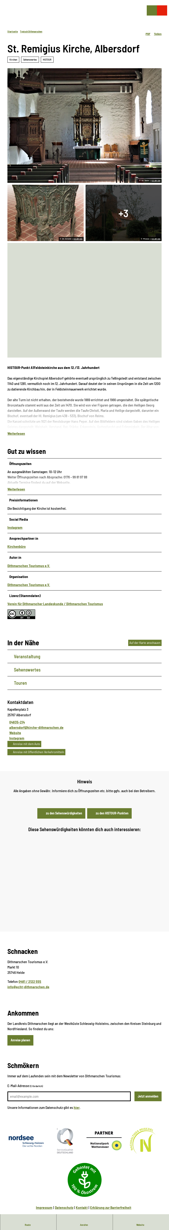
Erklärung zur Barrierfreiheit (110, 1201)
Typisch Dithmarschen (31, 31)
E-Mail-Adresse (25, 1079)
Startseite (12, 31)
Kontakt (82, 1201)
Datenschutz (64, 1201)
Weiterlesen (16, 433)
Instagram (14, 520)
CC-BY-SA (155, 181)
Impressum (44, 1201)
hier (77, 1101)
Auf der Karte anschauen (144, 636)
